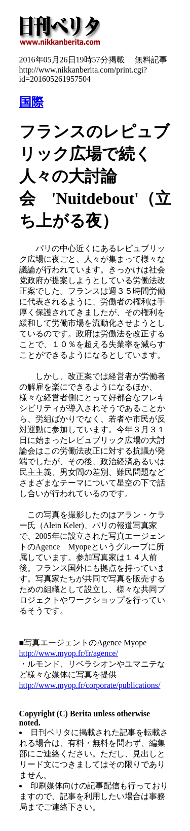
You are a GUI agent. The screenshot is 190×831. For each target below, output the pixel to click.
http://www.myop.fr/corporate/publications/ (90, 685)
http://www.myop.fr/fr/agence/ (68, 653)
